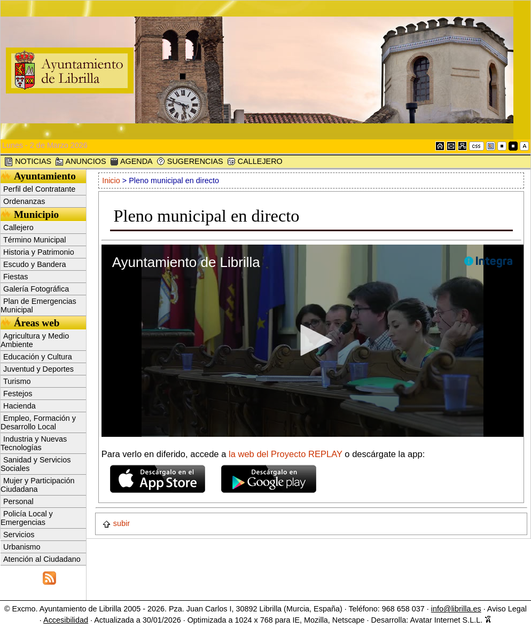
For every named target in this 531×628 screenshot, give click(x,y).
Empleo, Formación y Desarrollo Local (38, 422)
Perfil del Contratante (39, 189)
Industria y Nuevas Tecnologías (34, 443)
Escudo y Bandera (34, 264)
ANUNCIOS (80, 161)
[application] (312, 341)
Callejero (18, 227)
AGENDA (131, 161)
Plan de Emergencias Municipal (38, 305)
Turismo (16, 381)
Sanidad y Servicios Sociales (36, 464)
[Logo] (488, 261)
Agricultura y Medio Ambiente (35, 340)
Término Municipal (34, 240)
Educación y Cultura (37, 356)
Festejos (17, 393)
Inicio (112, 180)
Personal (18, 501)
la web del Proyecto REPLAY (287, 454)
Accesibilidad (65, 620)
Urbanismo (22, 547)
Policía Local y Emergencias (27, 518)
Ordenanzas (24, 201)
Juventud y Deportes (38, 369)
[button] (312, 340)
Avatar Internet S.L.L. (450, 620)
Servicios (18, 534)
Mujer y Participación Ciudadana (38, 484)
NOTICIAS (27, 161)
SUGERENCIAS (190, 161)
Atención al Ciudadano (42, 559)
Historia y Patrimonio (38, 252)
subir (116, 523)
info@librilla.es (456, 609)
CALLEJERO (255, 161)
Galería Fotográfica (36, 289)
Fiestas (15, 276)
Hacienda (19, 406)
